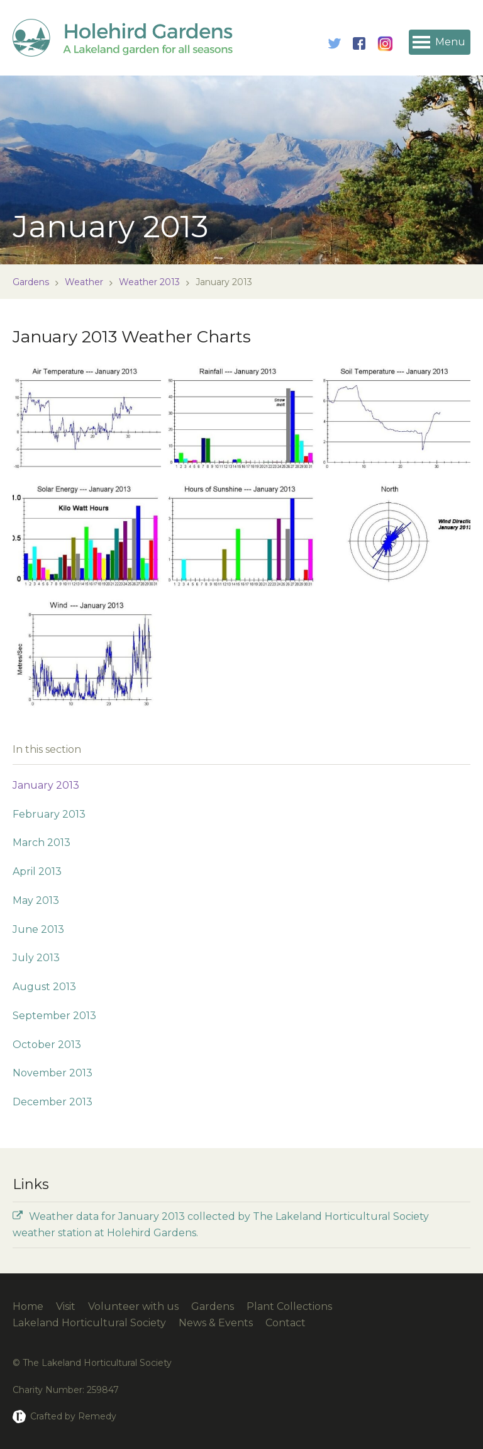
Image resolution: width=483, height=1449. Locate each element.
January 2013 (46, 785)
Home (28, 1306)
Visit (65, 1306)
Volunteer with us (133, 1306)
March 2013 (41, 843)
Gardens (31, 282)
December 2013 (52, 1102)
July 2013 (36, 958)
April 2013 (37, 871)
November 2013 (52, 1073)
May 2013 (36, 900)
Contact (285, 1323)
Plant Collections (289, 1306)
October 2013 (47, 1045)
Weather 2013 (149, 282)
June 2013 (38, 929)
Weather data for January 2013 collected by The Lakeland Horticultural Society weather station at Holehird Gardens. (221, 1224)
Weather (84, 282)
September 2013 (54, 1016)
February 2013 (49, 814)
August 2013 (44, 987)
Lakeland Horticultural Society (89, 1323)
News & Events (216, 1323)
